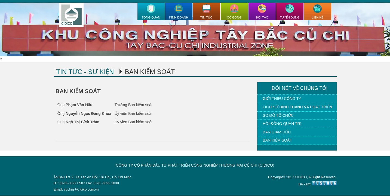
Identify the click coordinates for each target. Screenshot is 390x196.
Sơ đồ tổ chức (278, 115)
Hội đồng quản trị (282, 123)
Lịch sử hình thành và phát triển (297, 107)
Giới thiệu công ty (282, 98)
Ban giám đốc (277, 132)
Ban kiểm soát (277, 140)
